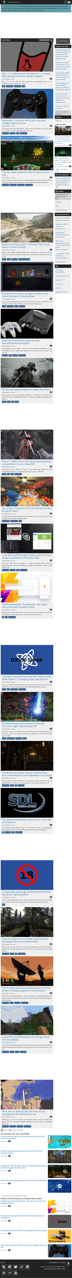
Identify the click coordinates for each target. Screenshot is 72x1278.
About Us (59, 288)
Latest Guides (60, 124)
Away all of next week (63, 218)
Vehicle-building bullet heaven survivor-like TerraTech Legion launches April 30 (23, 725)
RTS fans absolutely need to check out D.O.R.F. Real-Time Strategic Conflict (21, 1152)
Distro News (5, 570)
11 (70, 145)
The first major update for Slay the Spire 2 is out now (25, 173)
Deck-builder (21, 185)
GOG (31, 10)
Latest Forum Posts (62, 214)
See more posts (61, 262)
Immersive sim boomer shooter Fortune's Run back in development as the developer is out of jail (26, 774)
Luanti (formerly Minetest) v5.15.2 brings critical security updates (25, 1038)
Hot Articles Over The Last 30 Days (15, 1134)
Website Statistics (61, 292)
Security (12, 1052)
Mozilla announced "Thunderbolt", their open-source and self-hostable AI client (25, 605)
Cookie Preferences (62, 276)
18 (9, 1233)
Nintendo (15, 355)
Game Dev (7, 832)
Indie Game (18, 738)
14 (51, 466)
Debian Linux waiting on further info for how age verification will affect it (23, 1217)
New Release (9, 86)
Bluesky (23, 138)
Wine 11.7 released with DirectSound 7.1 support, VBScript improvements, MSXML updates (26, 75)
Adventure (14, 259)
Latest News (6, 40)
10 (9, 1220)
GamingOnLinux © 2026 (57, 1262)
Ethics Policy (48, 1269)
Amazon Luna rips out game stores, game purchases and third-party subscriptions (63, 98)
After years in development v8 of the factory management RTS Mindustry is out (23, 1113)
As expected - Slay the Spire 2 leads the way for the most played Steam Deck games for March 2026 (24, 1167)
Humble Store (41, 10)
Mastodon (34, 138)
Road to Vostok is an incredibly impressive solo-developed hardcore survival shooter (25, 940)
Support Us (59, 280)
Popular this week (62, 46)
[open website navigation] (69, 2)
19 (51, 609)
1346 (10, 1130)
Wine (23, 86)
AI (2, 617)
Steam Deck (10, 306)
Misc (3, 86)
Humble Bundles (61, 210)
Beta (8, 474)
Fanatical (59, 202)
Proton (4, 259)
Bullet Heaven (10, 738)
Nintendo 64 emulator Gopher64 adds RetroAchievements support (21, 342)
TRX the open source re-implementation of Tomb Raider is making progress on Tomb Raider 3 (26, 989)
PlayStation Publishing (24, 259)
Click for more (44, 40)
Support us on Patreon (9, 6)
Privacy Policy (60, 1267)
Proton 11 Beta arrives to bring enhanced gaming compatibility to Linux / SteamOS (26, 462)
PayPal (59, 8)
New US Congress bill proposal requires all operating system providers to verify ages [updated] (63, 54)
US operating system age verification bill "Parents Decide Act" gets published (26, 893)
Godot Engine (29, 185)
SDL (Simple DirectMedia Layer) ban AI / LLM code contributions (26, 821)
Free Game (23, 1052)
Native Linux (5, 133)
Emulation (12, 133)
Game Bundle (5, 521)
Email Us (58, 121)
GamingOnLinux (14, 2)
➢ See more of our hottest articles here (14, 1196)
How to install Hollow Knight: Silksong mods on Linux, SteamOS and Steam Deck (63, 160)
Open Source (17, 86)
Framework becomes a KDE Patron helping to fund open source (23, 1230)
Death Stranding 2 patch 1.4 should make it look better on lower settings (26, 245)
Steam (16, 402)
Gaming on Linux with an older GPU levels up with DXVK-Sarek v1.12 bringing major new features (26, 678)
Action (8, 259)
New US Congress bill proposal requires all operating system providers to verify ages (63, 182)
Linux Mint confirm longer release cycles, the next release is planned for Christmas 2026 (26, 556)
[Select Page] (20, 1130)
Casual (17, 1052)
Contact (58, 117)
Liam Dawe (6, 79)
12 (51, 560)
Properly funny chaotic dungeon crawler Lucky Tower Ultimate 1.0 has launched (25, 295)
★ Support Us (63, 41)
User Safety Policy (59, 1269)
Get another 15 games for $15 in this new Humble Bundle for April (26, 509)
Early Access (5, 185)
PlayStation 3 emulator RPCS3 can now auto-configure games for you (24, 122)
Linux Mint (12, 570)
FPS (13, 402)
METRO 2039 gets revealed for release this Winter (26, 389)
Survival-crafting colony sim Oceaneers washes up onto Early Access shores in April (23, 1137)
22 (51, 897)
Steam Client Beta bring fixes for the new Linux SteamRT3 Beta (23, 1180)
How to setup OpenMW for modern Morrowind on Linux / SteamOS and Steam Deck (63, 139)
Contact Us (59, 284)
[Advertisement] (36, 25)
